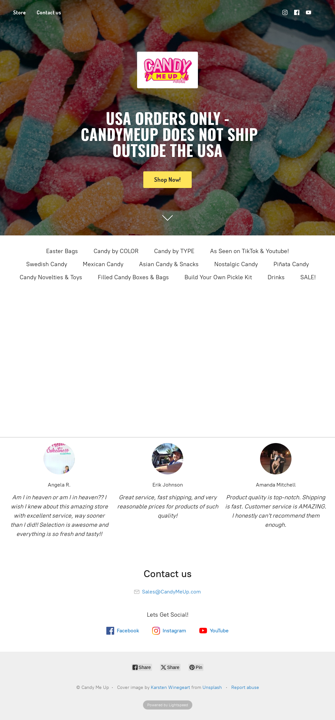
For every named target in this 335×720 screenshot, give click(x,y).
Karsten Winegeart (170, 687)
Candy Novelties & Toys (51, 277)
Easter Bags (62, 251)
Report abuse (245, 687)
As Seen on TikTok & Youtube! (249, 251)
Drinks (276, 277)
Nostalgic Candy (236, 264)
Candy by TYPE (174, 251)
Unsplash (212, 687)
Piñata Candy (291, 264)
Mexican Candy (103, 264)
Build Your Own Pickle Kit (218, 277)
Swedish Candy (46, 264)
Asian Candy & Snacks (169, 264)
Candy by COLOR (116, 251)
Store (19, 12)
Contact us (49, 12)
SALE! (308, 277)
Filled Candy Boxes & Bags (133, 277)
